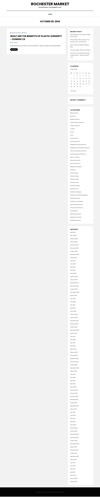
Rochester (73, 170)
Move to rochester (75, 157)
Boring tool (73, 116)
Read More (14, 49)
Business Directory (75, 119)
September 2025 (74, 254)
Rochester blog (74, 173)
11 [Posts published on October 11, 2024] (83, 78)
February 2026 (74, 239)
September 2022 (74, 368)
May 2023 (72, 343)
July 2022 (72, 374)
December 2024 (74, 283)
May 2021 (72, 419)
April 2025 (72, 270)
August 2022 (73, 371)
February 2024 (74, 314)
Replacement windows (76, 167)
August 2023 (73, 333)
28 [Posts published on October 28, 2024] (71, 86)
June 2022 (73, 378)
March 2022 (73, 387)
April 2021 (72, 422)
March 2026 (73, 236)
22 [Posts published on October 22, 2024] (74, 83)
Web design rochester (75, 214)
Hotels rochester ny (75, 142)
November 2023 (74, 324)
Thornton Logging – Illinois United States (80, 50)
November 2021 (74, 400)
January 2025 (74, 280)
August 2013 (73, 460)
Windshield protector (75, 220)
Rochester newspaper (75, 192)
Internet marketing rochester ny (78, 151)
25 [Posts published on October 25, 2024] (83, 83)
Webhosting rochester (75, 217)
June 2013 (73, 466)
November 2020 (74, 438)
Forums (72, 132)
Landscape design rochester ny (78, 154)
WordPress (61, 492)
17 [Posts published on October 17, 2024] (80, 81)
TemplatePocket (49, 492)
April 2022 (72, 384)
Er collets (72, 129)
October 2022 (73, 365)
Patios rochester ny (75, 164)
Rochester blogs (74, 176)
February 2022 (74, 390)
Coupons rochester (75, 126)
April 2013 (72, 472)
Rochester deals (74, 179)
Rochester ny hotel (75, 198)
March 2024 (73, 311)
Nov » (75, 91)
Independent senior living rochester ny (79, 148)
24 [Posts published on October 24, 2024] (80, 83)
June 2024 (73, 302)
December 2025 (74, 245)
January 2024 (74, 318)
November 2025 (74, 248)
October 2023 (73, 327)
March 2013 (73, 475)
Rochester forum (74, 182)
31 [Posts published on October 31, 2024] (80, 86)
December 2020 (74, 434)
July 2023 (72, 337)
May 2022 (72, 381)
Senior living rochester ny (76, 205)
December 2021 (74, 397)
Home (50, 14)
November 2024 (74, 286)
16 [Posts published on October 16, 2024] (77, 81)
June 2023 (73, 340)
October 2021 (73, 403)
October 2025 (73, 251)
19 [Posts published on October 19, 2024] (86, 81)
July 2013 (72, 463)
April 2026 (72, 232)
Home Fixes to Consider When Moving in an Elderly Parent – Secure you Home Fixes (80, 55)
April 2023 (72, 346)
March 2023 (73, 349)
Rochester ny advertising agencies (79, 195)
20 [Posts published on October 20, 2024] (89, 81)
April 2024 (72, 308)
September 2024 (74, 292)
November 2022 (74, 362)
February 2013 (74, 479)
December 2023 (74, 321)
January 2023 (74, 355)
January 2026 (74, 242)
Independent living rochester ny (78, 145)
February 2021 (74, 428)
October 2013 (73, 453)
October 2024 (73, 289)
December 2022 (74, 359)
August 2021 (73, 409)
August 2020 (73, 447)
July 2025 (72, 261)
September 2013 (74, 456)
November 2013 (74, 450)
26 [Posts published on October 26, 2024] (86, 83)
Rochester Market (50, 4)
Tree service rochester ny (76, 208)
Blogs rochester (74, 113)
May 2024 (72, 305)
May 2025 (72, 267)
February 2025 (74, 277)
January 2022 (74, 393)
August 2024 (73, 296)
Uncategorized (74, 211)
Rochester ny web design (76, 201)
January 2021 (73, 431)
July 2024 (72, 299)
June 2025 (73, 264)
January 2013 (73, 482)
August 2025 (73, 258)
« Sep (71, 91)
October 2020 (73, 441)
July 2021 (72, 412)
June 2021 (73, 415)
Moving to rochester (75, 160)
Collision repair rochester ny (77, 123)
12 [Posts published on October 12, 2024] (86, 78)
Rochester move (74, 189)
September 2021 (74, 406)
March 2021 (73, 425)
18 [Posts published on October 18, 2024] (83, 81)
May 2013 (72, 469)
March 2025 (73, 273)
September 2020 (74, 444)
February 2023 (74, 352)
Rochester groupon (75, 186)
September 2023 (74, 330)
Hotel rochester (74, 138)
